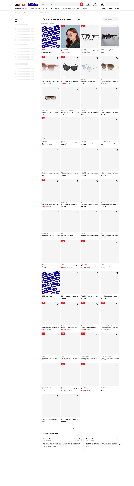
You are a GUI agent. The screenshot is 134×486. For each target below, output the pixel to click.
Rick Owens (84, 387)
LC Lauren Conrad (106, 141)
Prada (102, 110)
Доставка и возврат (106, 8)
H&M (43, 264)
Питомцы (84, 8)
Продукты (61, 8)
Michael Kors (64, 203)
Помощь (117, 8)
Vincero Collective (106, 356)
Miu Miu (83, 141)
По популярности (108, 19)
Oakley (63, 141)
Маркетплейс (18, 12)
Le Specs (63, 387)
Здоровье (31, 8)
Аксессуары (33, 12)
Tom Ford (63, 264)
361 (86, 429)
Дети (42, 8)
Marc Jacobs (45, 110)
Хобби (55, 8)
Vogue (43, 203)
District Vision (65, 418)
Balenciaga (84, 264)
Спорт (50, 8)
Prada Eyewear (85, 356)
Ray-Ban (83, 49)
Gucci (62, 80)
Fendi (102, 264)
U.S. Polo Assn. (65, 49)
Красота (37, 8)
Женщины (18, 8)
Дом (46, 8)
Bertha (83, 233)
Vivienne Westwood (106, 325)
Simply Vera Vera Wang (107, 49)
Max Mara (44, 141)
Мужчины (24, 8)
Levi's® (83, 110)
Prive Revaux (84, 80)
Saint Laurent (84, 295)
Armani (43, 80)
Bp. (62, 233)
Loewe (43, 356)
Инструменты (69, 8)
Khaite (63, 325)
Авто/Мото (77, 8)
